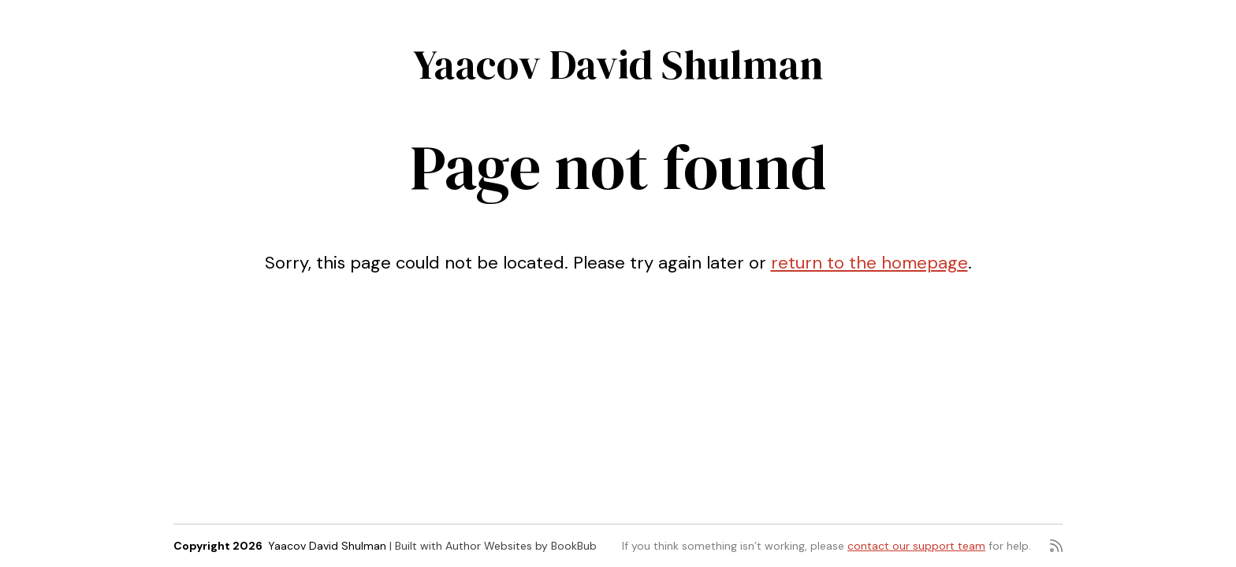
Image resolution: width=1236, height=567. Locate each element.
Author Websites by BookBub (521, 546)
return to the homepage (869, 262)
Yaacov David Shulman (618, 64)
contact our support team (916, 546)
